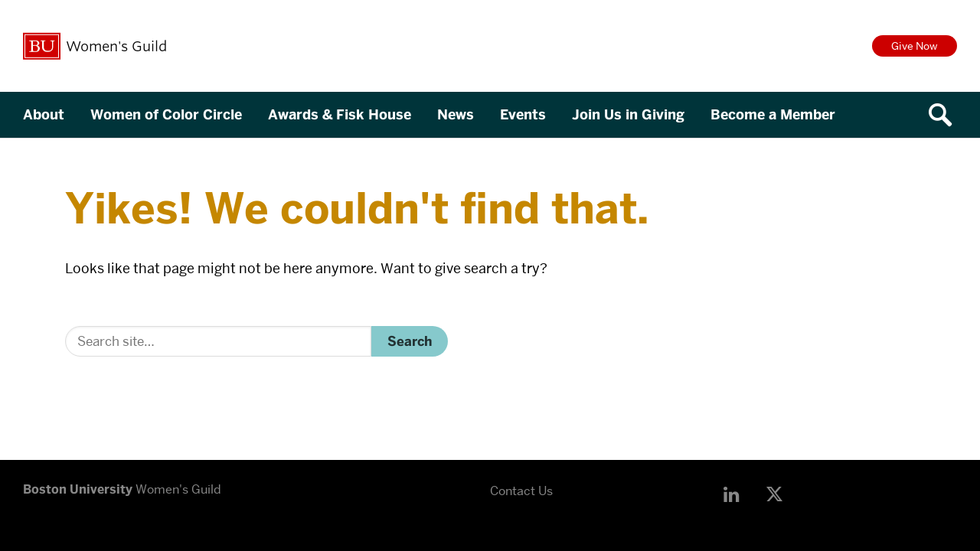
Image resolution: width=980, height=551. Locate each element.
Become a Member (772, 115)
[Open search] (946, 115)
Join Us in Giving (628, 115)
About (43, 115)
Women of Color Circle (166, 115)
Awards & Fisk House (339, 115)
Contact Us (521, 491)
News (455, 115)
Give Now (914, 46)
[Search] (218, 341)
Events (523, 115)
